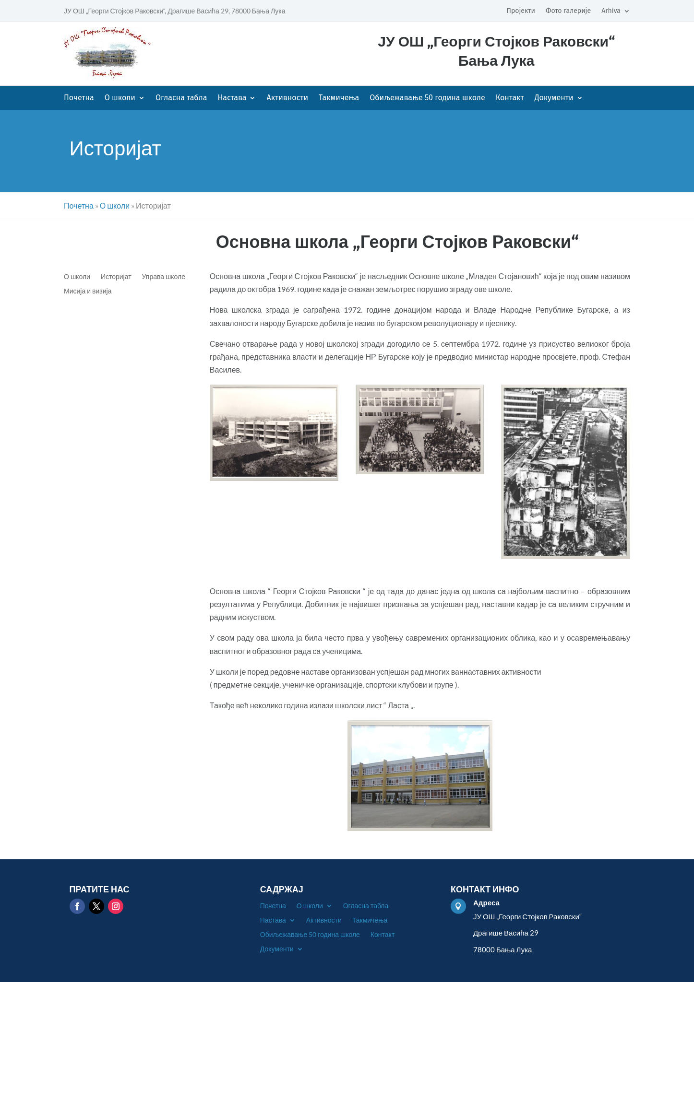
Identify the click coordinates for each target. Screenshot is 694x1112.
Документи (554, 98)
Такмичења (339, 98)
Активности (287, 98)
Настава (231, 98)
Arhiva (611, 11)
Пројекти (520, 11)
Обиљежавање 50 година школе (427, 98)
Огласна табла (181, 98)
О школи (120, 98)
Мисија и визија (87, 291)
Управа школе (163, 277)
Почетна (79, 98)
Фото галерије (568, 11)
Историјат (116, 277)
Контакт (510, 98)
